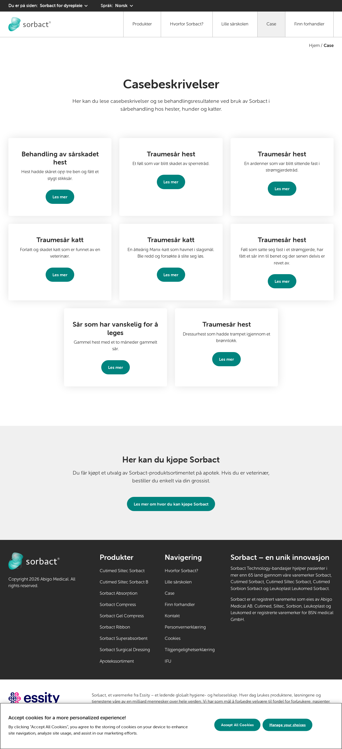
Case (271, 24)
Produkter (142, 24)
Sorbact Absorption (118, 593)
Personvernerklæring (185, 627)
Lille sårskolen (234, 24)
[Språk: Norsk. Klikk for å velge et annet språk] (117, 6)
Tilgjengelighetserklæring (190, 649)
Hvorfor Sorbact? (187, 24)
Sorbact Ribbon (115, 627)
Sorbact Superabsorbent (123, 638)
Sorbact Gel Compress (122, 615)
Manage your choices (287, 727)
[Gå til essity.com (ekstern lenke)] (43, 698)
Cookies (172, 638)
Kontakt (172, 615)
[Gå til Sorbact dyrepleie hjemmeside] (29, 24)
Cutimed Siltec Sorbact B (124, 582)
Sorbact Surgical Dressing (125, 649)
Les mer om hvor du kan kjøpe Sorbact (171, 504)
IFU (184, 661)
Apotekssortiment (117, 661)
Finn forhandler (309, 24)
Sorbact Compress (118, 604)
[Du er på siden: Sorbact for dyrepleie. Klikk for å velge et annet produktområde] (48, 6)
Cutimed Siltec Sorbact (122, 570)
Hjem (314, 45)
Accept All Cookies (237, 727)
